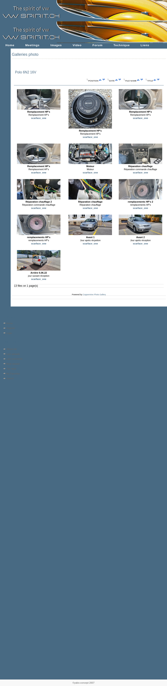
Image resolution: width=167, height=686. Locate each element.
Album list (11, 349)
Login (9, 333)
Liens (145, 45)
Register (10, 328)
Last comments (14, 358)
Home (9, 45)
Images (56, 45)
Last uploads (13, 354)
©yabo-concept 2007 (83, 682)
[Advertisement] (14, 408)
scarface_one (38, 118)
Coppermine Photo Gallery (94, 294)
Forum (97, 45)
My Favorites (13, 373)
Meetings (32, 45)
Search (10, 378)
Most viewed (13, 363)
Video (77, 45)
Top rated (11, 368)
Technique (122, 45)
